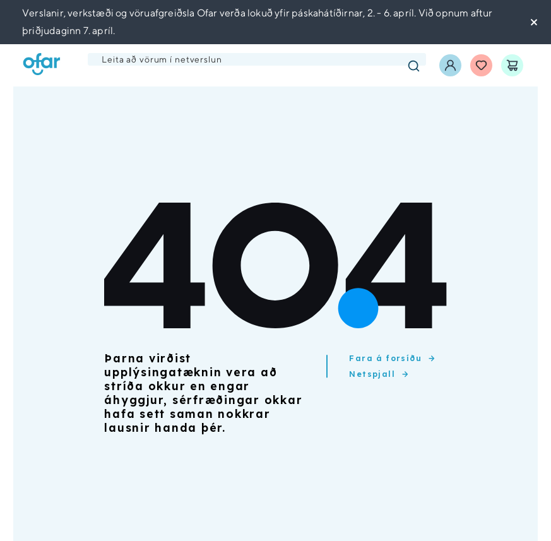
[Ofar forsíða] (41, 65)
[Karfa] (512, 65)
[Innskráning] (450, 65)
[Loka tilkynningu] (534, 22)
